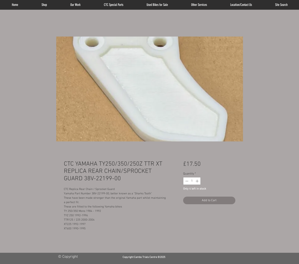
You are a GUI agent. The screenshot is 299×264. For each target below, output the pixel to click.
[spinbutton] (192, 181)
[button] (199, 5)
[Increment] (197, 181)
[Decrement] (186, 181)
